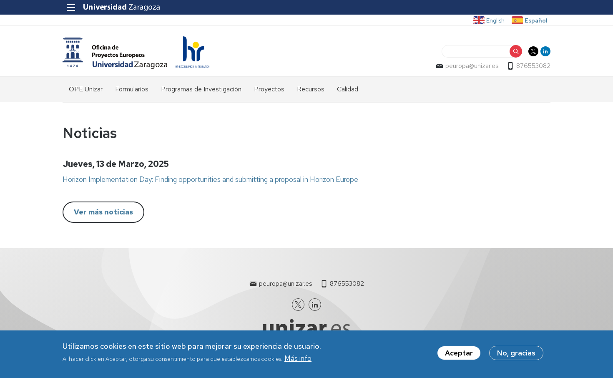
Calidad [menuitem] (347, 89)
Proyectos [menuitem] (269, 89)
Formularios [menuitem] (131, 89)
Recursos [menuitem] (310, 89)
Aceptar (459, 354)
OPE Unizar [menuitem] (86, 89)
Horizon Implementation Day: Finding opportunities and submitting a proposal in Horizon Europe (210, 179)
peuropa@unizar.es (471, 66)
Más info (298, 359)
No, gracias (516, 354)
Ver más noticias (103, 212)
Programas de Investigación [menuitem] (201, 89)
